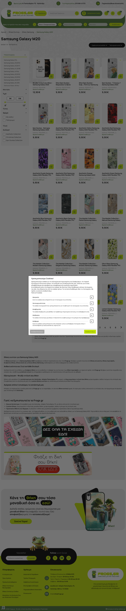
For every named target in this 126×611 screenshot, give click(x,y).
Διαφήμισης (37, 309)
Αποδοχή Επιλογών (37, 332)
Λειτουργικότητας (39, 303)
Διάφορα (36, 321)
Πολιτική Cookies (36, 293)
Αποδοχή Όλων (90, 332)
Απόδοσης (36, 315)
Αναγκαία (36, 297)
